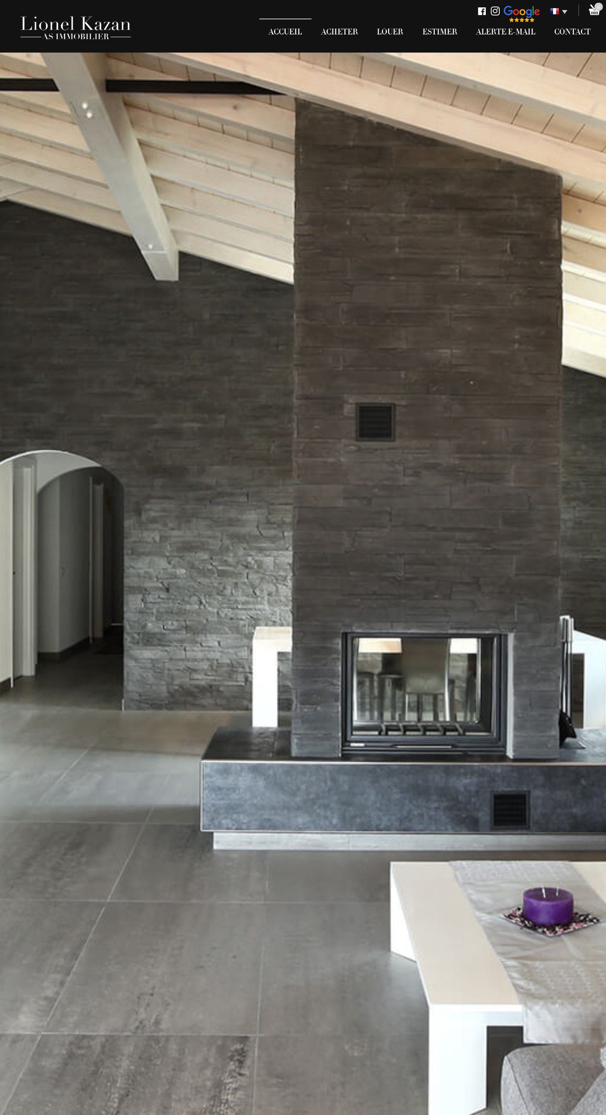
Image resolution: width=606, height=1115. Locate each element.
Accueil (285, 32)
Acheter (339, 32)
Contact (572, 32)
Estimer (439, 32)
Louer (390, 32)
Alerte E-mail (505, 32)
